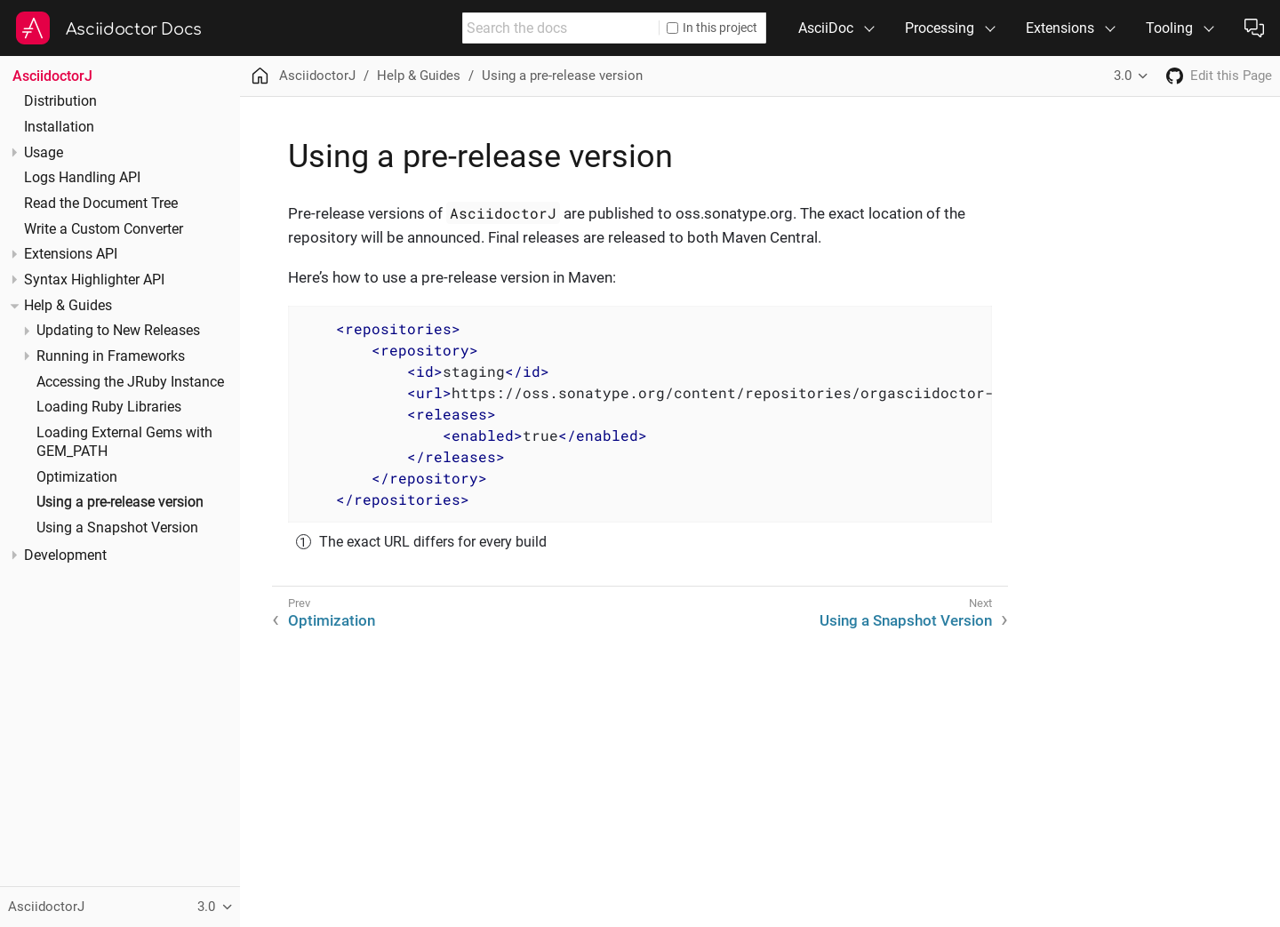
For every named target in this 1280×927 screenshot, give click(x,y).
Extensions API (70, 254)
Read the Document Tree (101, 204)
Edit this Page (1231, 76)
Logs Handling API (82, 178)
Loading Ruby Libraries (108, 407)
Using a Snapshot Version (117, 528)
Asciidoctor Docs (134, 29)
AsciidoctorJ (52, 76)
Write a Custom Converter (103, 229)
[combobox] (561, 28)
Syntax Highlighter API (94, 280)
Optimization (76, 477)
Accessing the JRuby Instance (130, 382)
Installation (59, 127)
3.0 (1123, 76)
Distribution (60, 101)
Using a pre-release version (120, 502)
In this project (712, 27)
